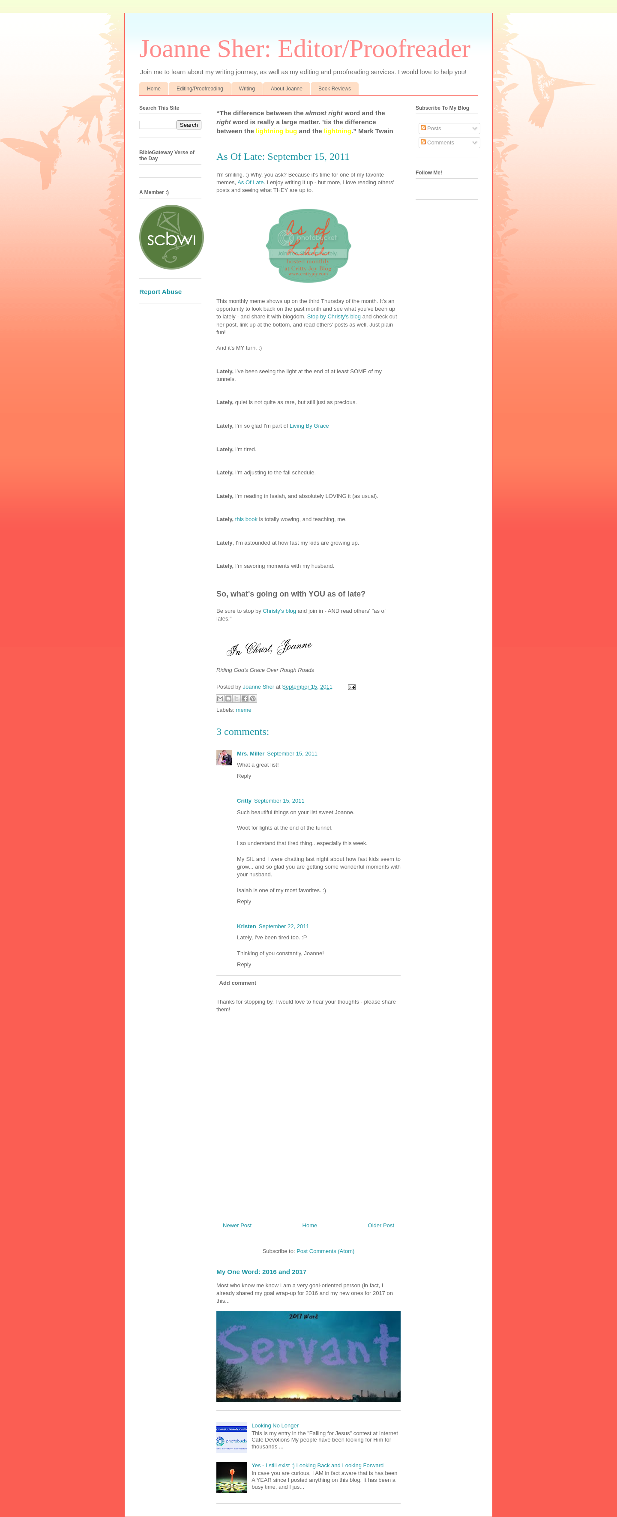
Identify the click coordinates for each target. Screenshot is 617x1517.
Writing (247, 89)
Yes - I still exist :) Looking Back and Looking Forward (317, 1465)
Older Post (381, 1225)
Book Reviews (334, 89)
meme (244, 710)
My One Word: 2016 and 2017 (261, 1271)
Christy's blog (279, 611)
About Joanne (287, 89)
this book (246, 519)
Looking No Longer (275, 1425)
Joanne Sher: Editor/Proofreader (304, 48)
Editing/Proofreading (200, 89)
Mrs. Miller (250, 753)
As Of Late (250, 182)
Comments (437, 142)
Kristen (246, 926)
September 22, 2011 (284, 926)
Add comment (238, 983)
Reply (244, 776)
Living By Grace (309, 426)
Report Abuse (160, 291)
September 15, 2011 (292, 753)
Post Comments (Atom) (325, 1251)
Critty (244, 800)
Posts (431, 128)
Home (154, 89)
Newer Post (237, 1225)
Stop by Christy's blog (334, 316)
